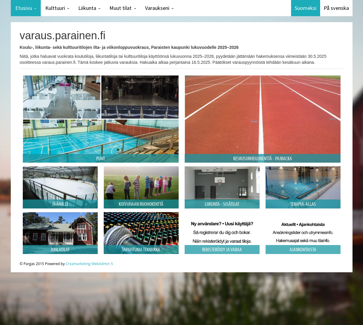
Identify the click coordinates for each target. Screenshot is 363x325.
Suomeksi (306, 7)
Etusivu (23, 7)
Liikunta (87, 7)
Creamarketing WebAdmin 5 (89, 263)
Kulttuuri (55, 7)
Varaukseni (157, 7)
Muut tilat (120, 7)
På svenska (336, 7)
